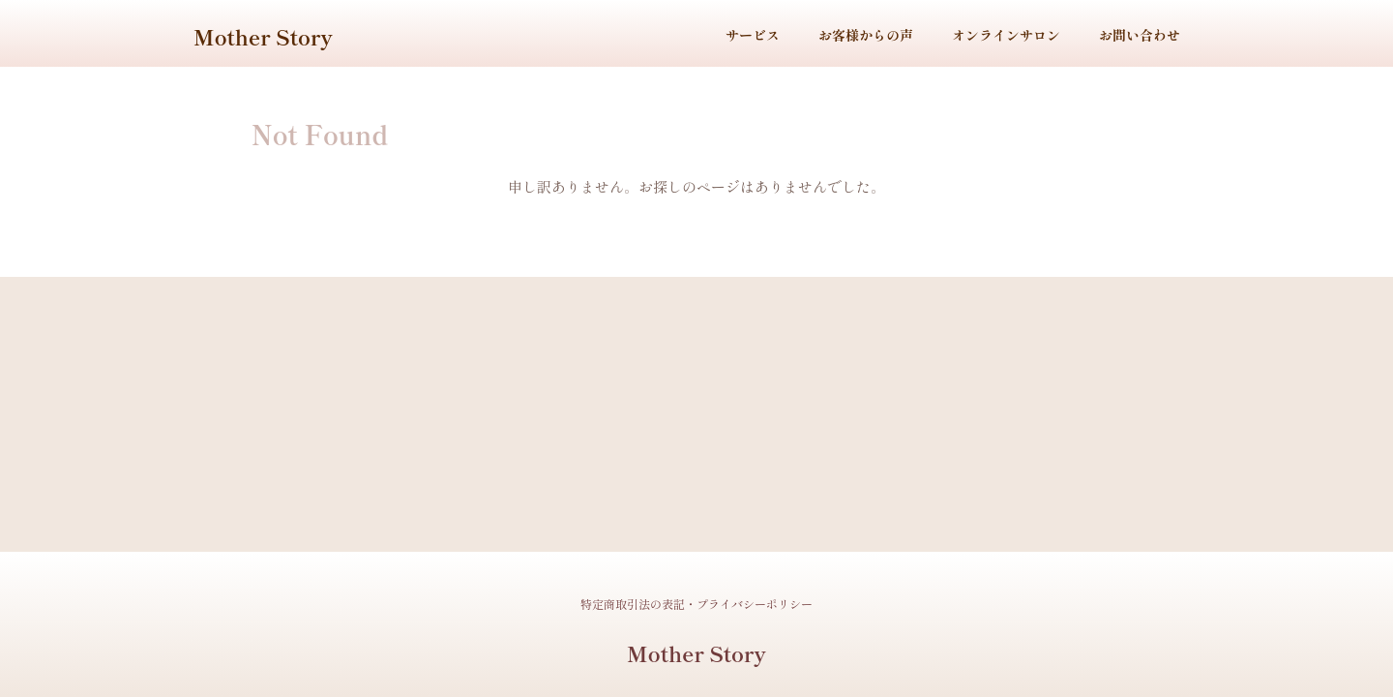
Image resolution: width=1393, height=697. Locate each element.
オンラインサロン (1006, 35)
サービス (753, 35)
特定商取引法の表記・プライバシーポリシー (696, 603)
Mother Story (263, 35)
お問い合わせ (1139, 35)
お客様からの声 (865, 35)
